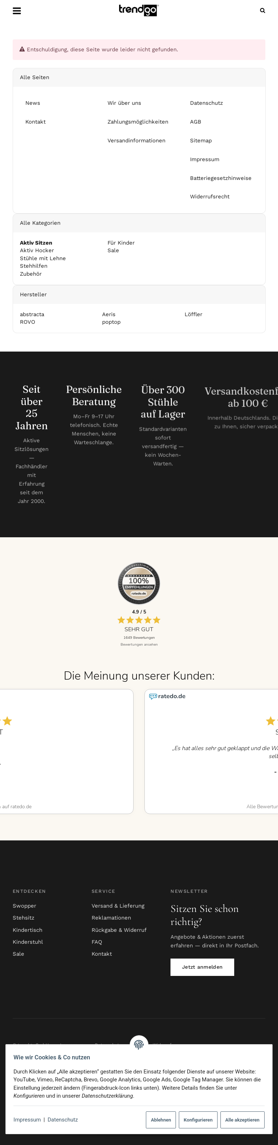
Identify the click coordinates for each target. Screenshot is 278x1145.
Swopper (24, 906)
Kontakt (102, 954)
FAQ (97, 942)
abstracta (32, 314)
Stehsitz (23, 917)
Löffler (193, 314)
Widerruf (162, 1044)
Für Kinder (120, 243)
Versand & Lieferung (118, 906)
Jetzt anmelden (202, 967)
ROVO (27, 322)
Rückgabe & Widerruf (119, 930)
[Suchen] (261, 10)
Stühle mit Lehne (43, 258)
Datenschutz (66, 1119)
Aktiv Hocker (37, 250)
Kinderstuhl (28, 942)
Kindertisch (27, 930)
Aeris (108, 314)
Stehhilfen (33, 266)
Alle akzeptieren (239, 1120)
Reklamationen (111, 917)
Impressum (30, 1119)
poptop (111, 322)
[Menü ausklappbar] (16, 11)
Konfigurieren (195, 1120)
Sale (112, 250)
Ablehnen (158, 1120)
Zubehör (30, 274)
